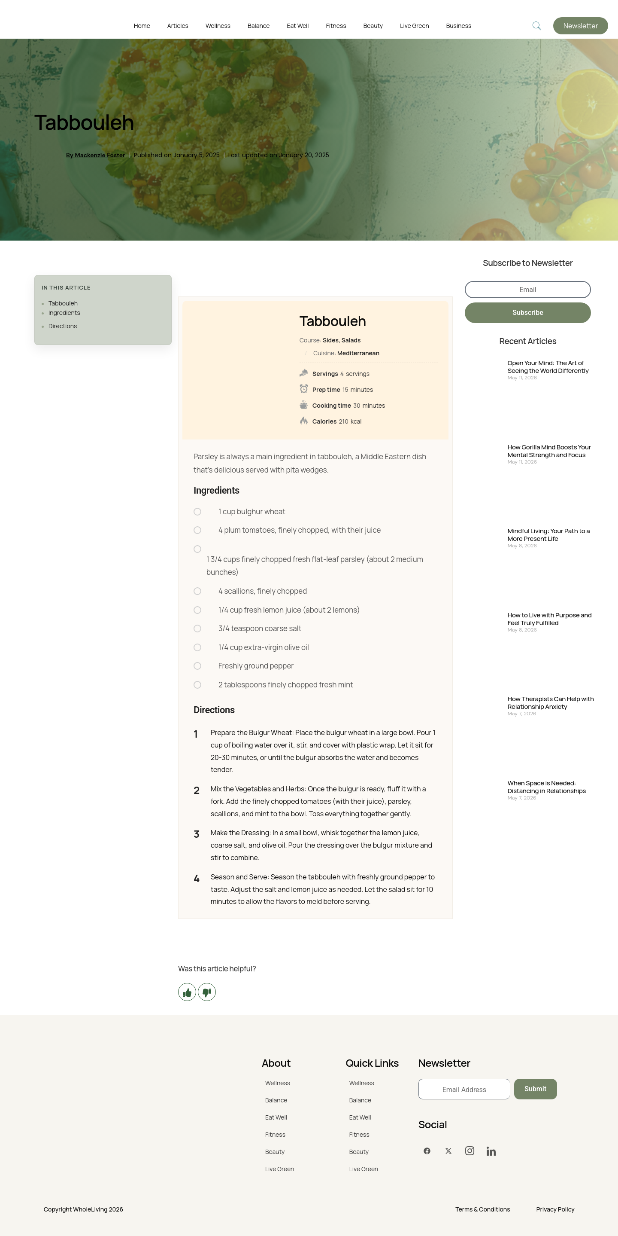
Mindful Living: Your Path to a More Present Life (549, 535)
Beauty (373, 25)
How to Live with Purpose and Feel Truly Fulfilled (550, 619)
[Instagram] (470, 1151)
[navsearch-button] (536, 26)
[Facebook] (427, 1151)
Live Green (414, 25)
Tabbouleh (63, 303)
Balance (259, 25)
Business (459, 25)
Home (142, 25)
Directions (62, 326)
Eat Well (298, 25)
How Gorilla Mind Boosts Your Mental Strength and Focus (549, 451)
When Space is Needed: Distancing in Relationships (547, 787)
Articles (177, 25)
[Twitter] (448, 1151)
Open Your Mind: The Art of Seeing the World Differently (548, 367)
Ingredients (64, 312)
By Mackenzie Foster (95, 155)
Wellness (218, 25)
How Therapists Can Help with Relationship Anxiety (551, 703)
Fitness (336, 25)
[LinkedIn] (491, 1151)
